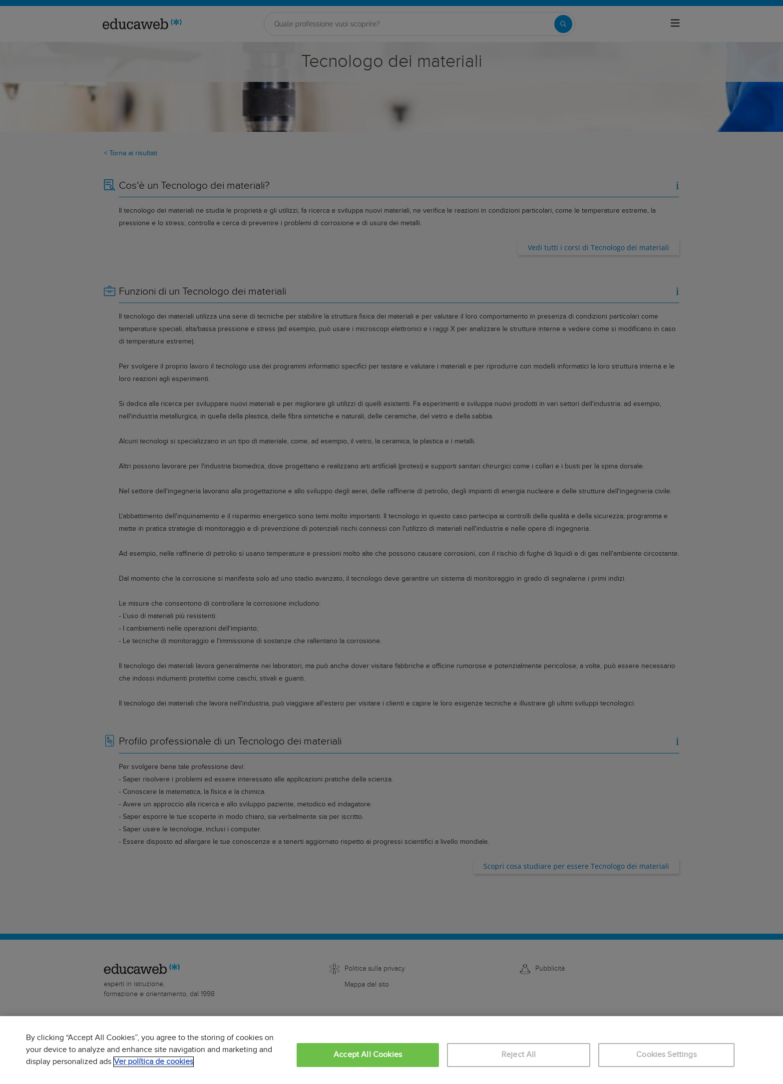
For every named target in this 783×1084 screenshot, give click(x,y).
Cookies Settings (666, 1055)
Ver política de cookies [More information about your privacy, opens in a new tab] (153, 1062)
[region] (391, 1050)
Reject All (518, 1055)
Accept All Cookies (368, 1055)
